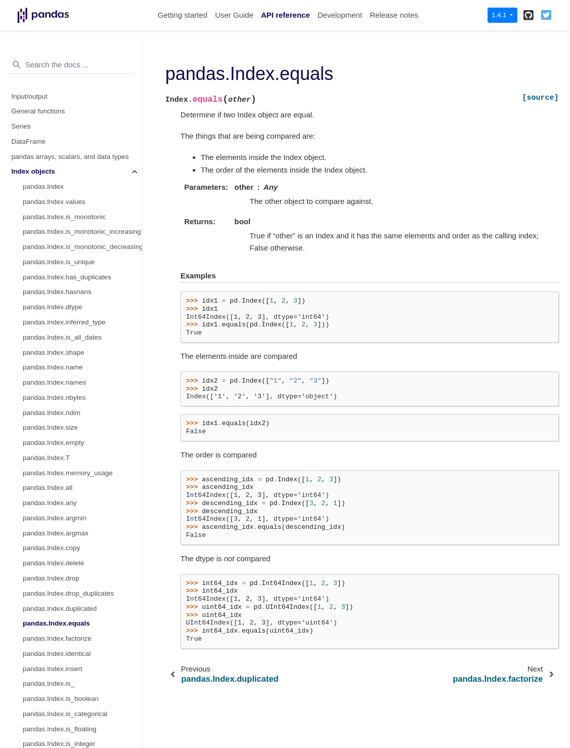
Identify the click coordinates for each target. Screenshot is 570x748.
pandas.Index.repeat (54, 385)
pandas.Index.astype (54, 581)
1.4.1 (500, 15)
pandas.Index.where (53, 400)
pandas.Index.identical (57, 159)
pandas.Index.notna (53, 566)
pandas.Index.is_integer (59, 249)
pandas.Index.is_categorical (65, 219)
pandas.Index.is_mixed (58, 279)
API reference (285, 15)
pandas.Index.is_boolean (61, 204)
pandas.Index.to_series (58, 671)
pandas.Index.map (51, 611)
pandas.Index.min (50, 324)
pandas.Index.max (50, 340)
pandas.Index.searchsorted (64, 731)
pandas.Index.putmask (57, 430)
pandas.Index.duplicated (60, 114)
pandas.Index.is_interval (60, 264)
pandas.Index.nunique (56, 460)
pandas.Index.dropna (55, 535)
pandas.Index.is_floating (60, 234)
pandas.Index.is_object (58, 309)
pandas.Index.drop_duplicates (68, 99)
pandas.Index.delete (53, 68)
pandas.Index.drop (51, 84)
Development (340, 15)
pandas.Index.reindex (55, 355)
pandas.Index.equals (56, 129)
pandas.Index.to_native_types (68, 656)
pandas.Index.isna (50, 551)
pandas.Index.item (50, 596)
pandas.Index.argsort (55, 716)
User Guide (234, 15)
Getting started (182, 15)
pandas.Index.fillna (51, 520)
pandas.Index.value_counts (64, 475)
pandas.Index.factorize (57, 144)
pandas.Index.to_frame (58, 686)
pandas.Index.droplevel (58, 505)
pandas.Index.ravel (51, 626)
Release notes (394, 15)
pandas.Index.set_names (61, 490)
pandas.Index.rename (56, 370)
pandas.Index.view (51, 701)
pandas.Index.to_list (53, 641)
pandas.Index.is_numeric (61, 295)
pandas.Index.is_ (48, 189)
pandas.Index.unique (54, 445)
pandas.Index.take (50, 415)
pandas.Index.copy (51, 53)
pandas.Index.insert (52, 174)
